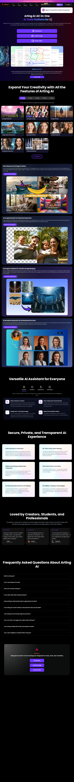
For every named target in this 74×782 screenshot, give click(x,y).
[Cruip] (5, 4)
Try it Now (37, 156)
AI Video (30, 98)
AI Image (23, 98)
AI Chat (51, 98)
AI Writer (44, 98)
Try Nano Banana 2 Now (19, 564)
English (68, 4)
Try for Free (37, 77)
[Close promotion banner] (72, 1)
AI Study (37, 98)
